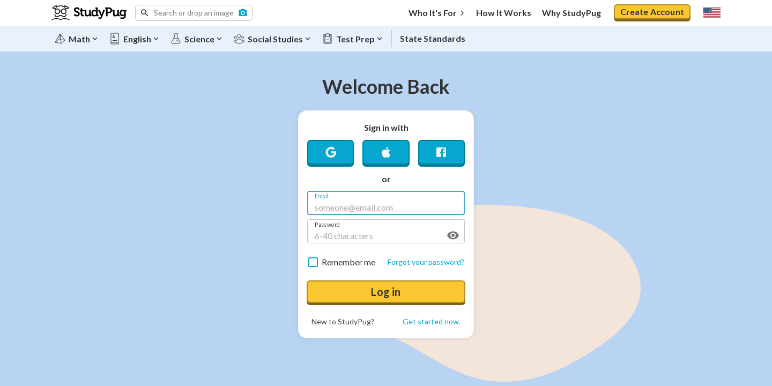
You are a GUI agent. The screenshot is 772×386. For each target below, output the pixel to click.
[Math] (76, 38)
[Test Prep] (353, 38)
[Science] (196, 38)
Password (327, 224)
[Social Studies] (273, 38)
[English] (134, 38)
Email (321, 196)
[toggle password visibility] (453, 235)
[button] (194, 13)
